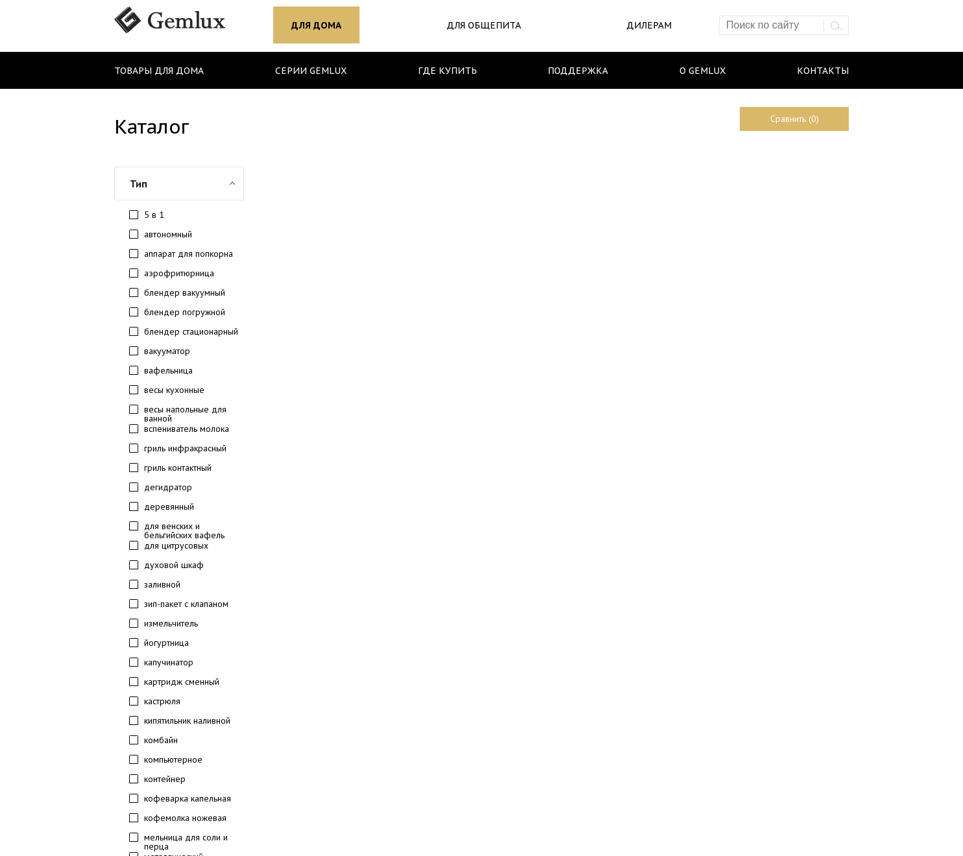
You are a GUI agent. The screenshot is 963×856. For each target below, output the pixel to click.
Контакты (823, 71)
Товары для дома (159, 71)
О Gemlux (702, 71)
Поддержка (578, 71)
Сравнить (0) (794, 119)
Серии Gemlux (311, 71)
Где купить (447, 71)
